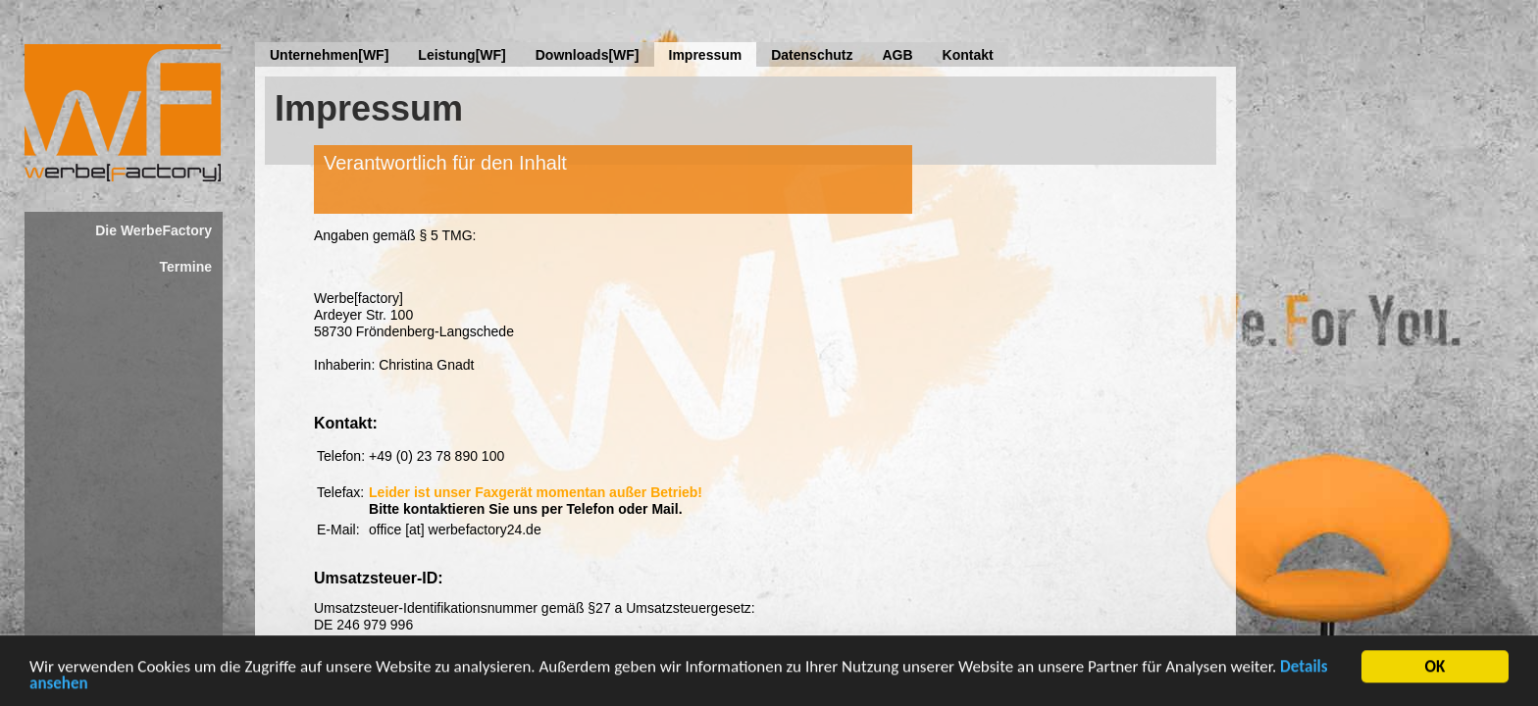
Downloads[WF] (588, 55)
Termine (186, 267)
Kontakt (968, 55)
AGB (897, 55)
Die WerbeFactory (153, 230)
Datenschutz (811, 55)
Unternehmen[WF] (329, 55)
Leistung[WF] (461, 55)
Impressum (706, 55)
